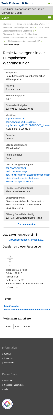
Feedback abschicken (13, 385)
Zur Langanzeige (26, 224)
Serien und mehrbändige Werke (31, 24)
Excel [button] (8, 326)
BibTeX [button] (27, 326)
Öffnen (10, 288)
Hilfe (6, 389)
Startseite (7, 24)
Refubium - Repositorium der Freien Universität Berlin (22, 11)
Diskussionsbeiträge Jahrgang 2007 (24, 41)
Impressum (9, 358)
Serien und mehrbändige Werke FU (18, 27)
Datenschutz (9, 362)
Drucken (8, 380)
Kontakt (7, 354)
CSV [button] (17, 326)
